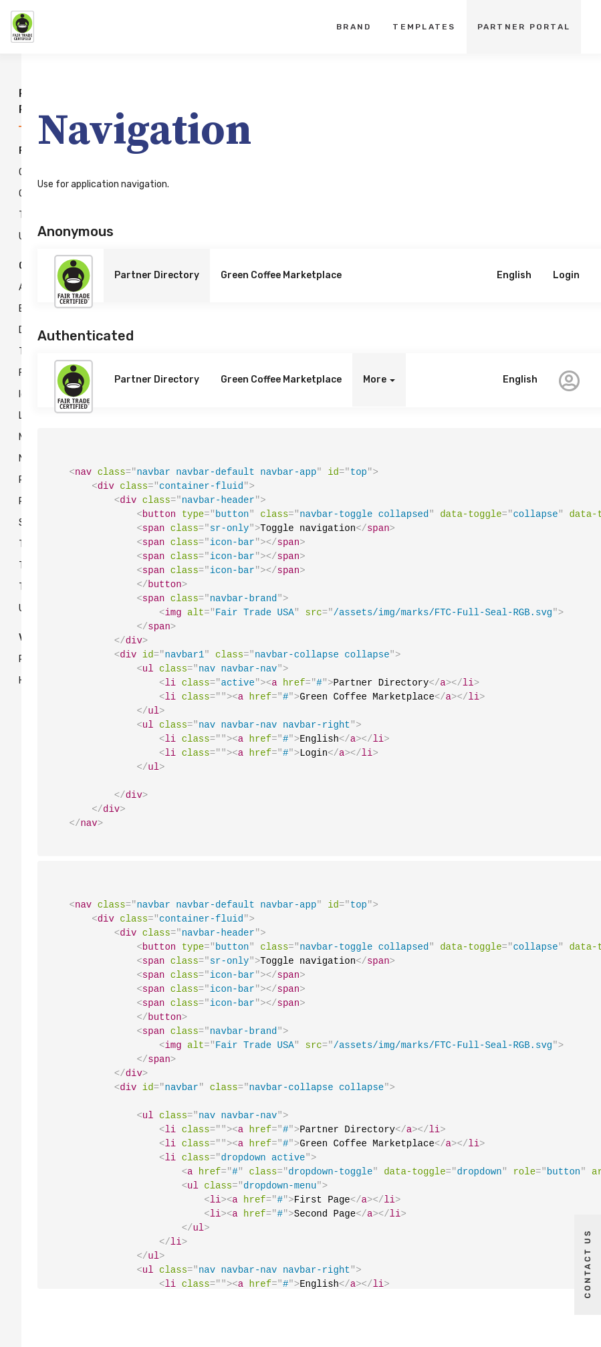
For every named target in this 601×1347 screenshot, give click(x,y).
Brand (353, 26)
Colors (15, 172)
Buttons (15, 309)
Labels (15, 416)
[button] (569, 380)
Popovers (15, 501)
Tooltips (15, 587)
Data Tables (15, 341)
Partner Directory (156, 275)
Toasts (15, 566)
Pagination (15, 480)
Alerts (15, 287)
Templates (423, 26)
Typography (15, 215)
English (514, 275)
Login (566, 275)
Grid (15, 194)
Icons (15, 394)
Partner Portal (524, 26)
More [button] (379, 379)
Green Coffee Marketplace (281, 275)
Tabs (15, 544)
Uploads (15, 608)
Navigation (15, 459)
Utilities (15, 236)
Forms (15, 373)
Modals (15, 437)
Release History (15, 670)
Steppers (15, 523)
